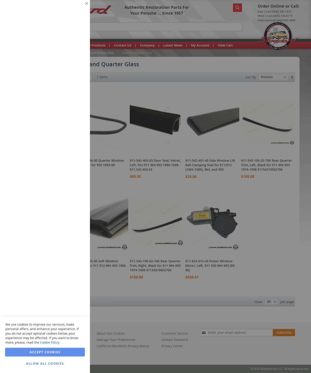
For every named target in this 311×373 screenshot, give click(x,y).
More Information (71, 34)
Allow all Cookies (45, 363)
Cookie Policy (49, 342)
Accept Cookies (45, 352)
